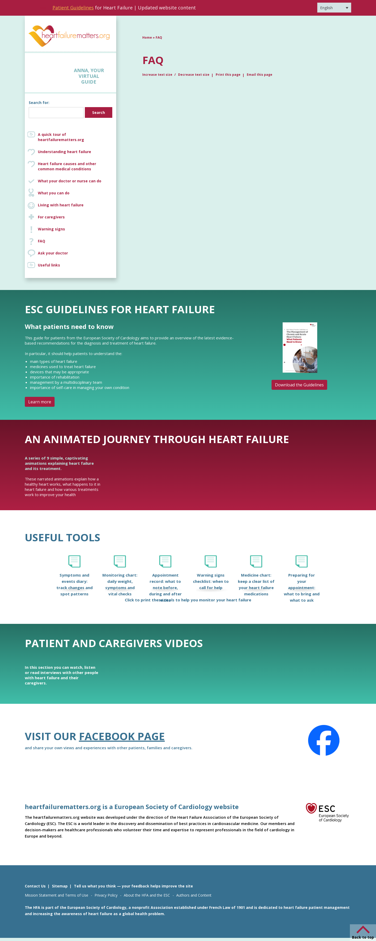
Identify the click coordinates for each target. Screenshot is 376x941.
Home (147, 37)
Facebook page (122, 736)
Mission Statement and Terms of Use (56, 895)
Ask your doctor (53, 253)
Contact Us (35, 886)
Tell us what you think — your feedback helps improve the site (133, 886)
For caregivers (51, 216)
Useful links (49, 265)
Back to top (363, 937)
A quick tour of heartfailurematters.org (61, 137)
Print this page (228, 74)
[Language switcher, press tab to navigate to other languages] (334, 8)
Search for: (39, 102)
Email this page (259, 74)
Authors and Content (194, 895)
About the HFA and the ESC (147, 895)
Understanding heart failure (64, 151)
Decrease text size (193, 74)
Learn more (39, 402)
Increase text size (157, 74)
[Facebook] (323, 740)
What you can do (53, 192)
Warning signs (51, 228)
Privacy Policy (106, 895)
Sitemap (60, 886)
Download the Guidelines (299, 385)
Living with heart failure (61, 204)
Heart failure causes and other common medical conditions (76, 166)
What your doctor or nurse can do (69, 180)
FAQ (41, 241)
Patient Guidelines (73, 7)
